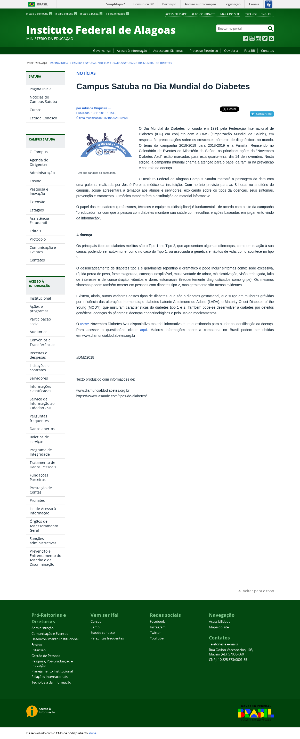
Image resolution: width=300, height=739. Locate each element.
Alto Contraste (203, 14)
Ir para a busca (91, 13)
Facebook (245, 38)
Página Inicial (59, 63)
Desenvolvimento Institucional (54, 639)
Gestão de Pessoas (45, 656)
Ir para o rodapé (117, 13)
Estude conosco (103, 632)
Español (251, 14)
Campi (95, 627)
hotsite (84, 324)
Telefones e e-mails (223, 644)
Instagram (258, 38)
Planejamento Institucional (52, 671)
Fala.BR (249, 50)
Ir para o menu (66, 13)
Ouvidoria (231, 50)
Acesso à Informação (132, 50)
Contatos (267, 50)
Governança (102, 50)
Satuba (90, 63)
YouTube (252, 38)
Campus (77, 63)
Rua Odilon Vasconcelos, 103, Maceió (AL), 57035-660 (231, 652)
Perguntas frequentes (107, 638)
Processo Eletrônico (204, 50)
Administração (42, 628)
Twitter (264, 38)
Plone (92, 733)
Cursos (96, 621)
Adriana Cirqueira (94, 108)
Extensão (38, 650)
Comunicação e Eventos (49, 633)
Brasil (42, 4)
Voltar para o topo (258, 590)
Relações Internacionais (49, 677)
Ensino (36, 645)
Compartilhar (264, 114)
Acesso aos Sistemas (168, 50)
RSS (271, 38)
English (266, 14)
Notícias (103, 63)
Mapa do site (230, 14)
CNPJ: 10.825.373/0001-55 (228, 660)
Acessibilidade (176, 14)
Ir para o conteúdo (39, 13)
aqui (143, 330)
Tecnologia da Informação (51, 682)
